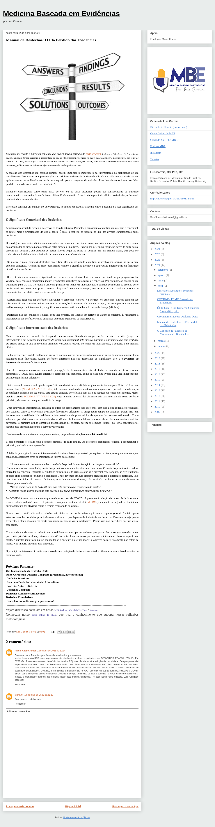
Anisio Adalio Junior (25, 650)
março (161, 340)
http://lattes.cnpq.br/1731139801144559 (172, 198)
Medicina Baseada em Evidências (61, 14)
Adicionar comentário (18, 711)
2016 (157, 374)
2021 (157, 265)
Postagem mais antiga (125, 806)
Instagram (155, 152)
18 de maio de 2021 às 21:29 (38, 695)
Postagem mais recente (20, 806)
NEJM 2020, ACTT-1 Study (38, 388)
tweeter (93, 610)
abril (161, 285)
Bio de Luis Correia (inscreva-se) (168, 127)
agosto (162, 275)
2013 (157, 390)
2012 (157, 395)
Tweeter (154, 159)
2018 (157, 363)
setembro (163, 269)
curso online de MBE (44, 614)
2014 (157, 385)
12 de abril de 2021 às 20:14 (51, 650)
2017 (157, 368)
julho (161, 280)
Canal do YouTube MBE (163, 139)
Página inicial (73, 806)
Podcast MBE (158, 146)
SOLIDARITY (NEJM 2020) (40, 396)
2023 (157, 254)
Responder (20, 684)
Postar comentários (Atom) (76, 817)
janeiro (162, 346)
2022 (157, 259)
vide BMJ (91, 502)
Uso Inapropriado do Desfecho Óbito (177, 316)
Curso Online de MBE (162, 133)
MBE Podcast (93, 153)
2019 (157, 358)
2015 (157, 379)
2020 (157, 352)
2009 (157, 411)
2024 (157, 248)
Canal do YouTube (78, 610)
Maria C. (19, 695)
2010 (157, 406)
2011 (157, 401)
